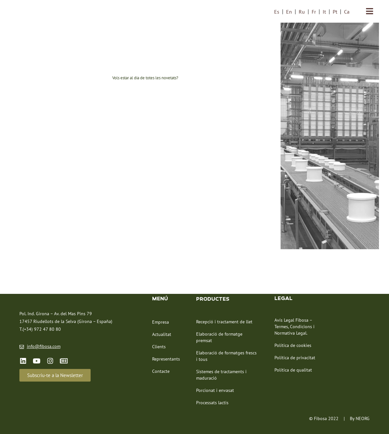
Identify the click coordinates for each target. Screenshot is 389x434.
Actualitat (161, 334)
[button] (55, 375)
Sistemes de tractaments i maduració (221, 374)
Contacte (161, 371)
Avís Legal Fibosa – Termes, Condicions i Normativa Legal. (294, 326)
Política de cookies (292, 345)
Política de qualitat (293, 370)
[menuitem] (277, 11)
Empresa (160, 322)
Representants (166, 359)
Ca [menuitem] (347, 11)
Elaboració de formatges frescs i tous (226, 356)
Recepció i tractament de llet (224, 321)
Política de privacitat (294, 357)
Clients (159, 346)
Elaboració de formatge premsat (219, 337)
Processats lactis (212, 402)
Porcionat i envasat (215, 390)
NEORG (363, 418)
